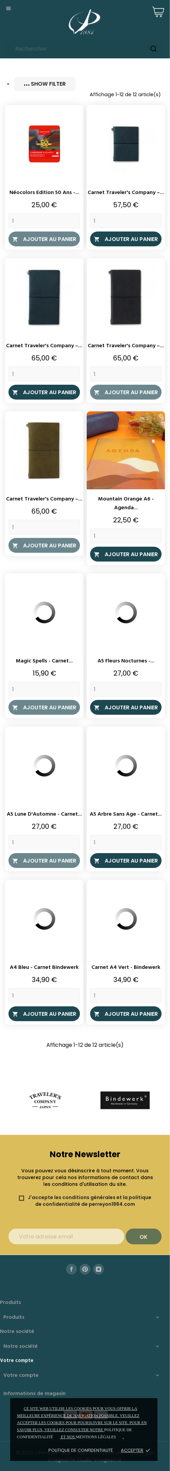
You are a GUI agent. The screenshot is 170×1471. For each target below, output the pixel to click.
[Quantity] (44, 220)
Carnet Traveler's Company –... (126, 192)
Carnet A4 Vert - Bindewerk (125, 967)
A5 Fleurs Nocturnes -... (126, 661)
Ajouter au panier (44, 239)
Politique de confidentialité (80, 1450)
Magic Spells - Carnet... (44, 661)
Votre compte (17, 1361)
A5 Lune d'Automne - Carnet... (44, 814)
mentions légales (96, 1437)
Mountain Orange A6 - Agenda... (126, 503)
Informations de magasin (34, 1393)
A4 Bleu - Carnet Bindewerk (44, 967)
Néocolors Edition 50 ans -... (44, 192)
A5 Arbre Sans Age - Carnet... (126, 814)
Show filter (45, 84)
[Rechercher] (85, 48)
